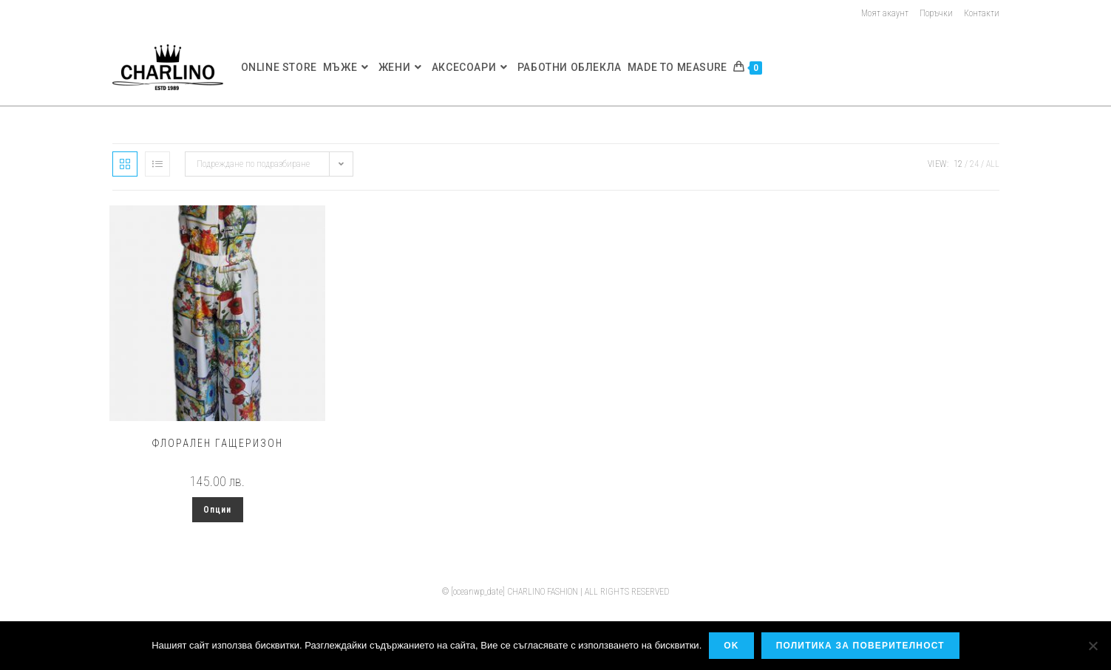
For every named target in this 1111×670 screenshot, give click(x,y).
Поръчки (936, 13)
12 (958, 164)
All (992, 164)
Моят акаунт (884, 13)
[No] (1092, 645)
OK (731, 645)
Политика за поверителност (860, 645)
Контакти (981, 13)
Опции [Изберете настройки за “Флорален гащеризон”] (217, 510)
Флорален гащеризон (217, 443)
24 (974, 164)
